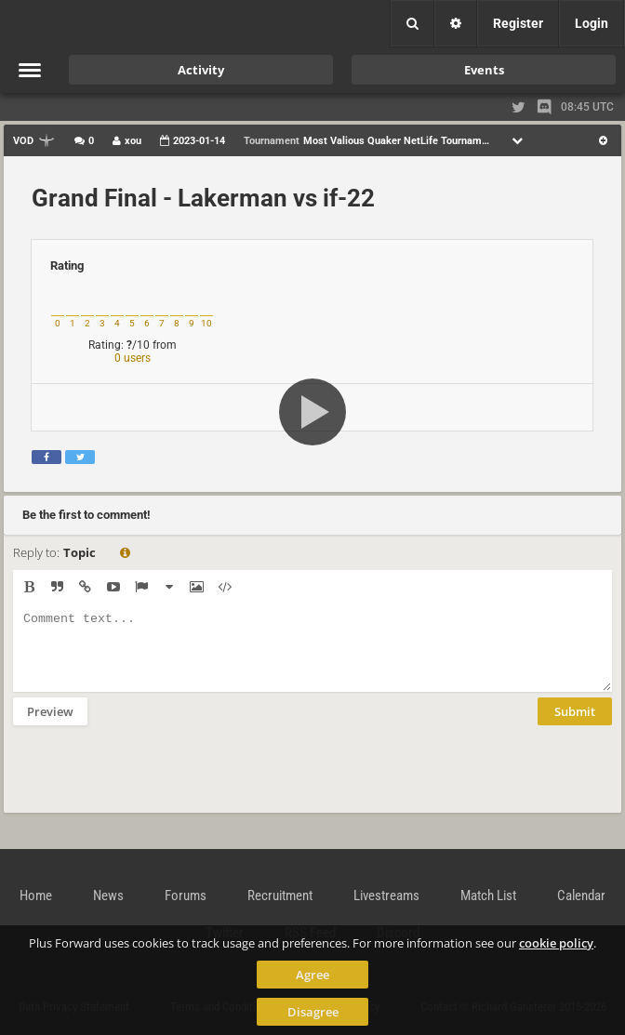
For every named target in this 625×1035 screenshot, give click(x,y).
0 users (132, 358)
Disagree (313, 1011)
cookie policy (556, 943)
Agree (312, 974)
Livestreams (386, 895)
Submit (574, 725)
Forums (185, 895)
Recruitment (279, 895)
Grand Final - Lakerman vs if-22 (203, 198)
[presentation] (154, 781)
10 (206, 323)
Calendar (581, 895)
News (108, 895)
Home (36, 895)
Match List (488, 895)
